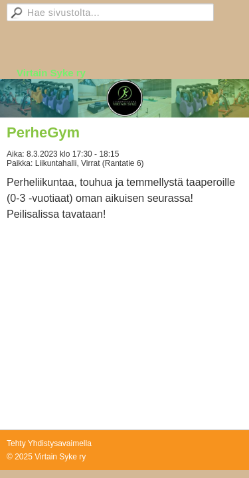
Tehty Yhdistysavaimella (49, 443)
